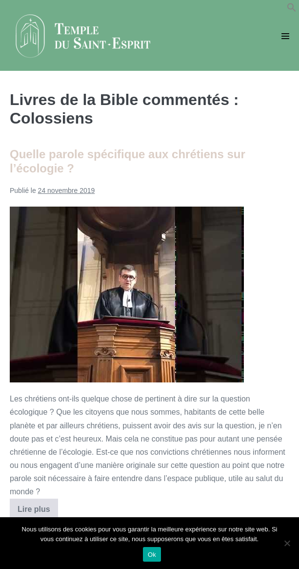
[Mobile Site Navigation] (285, 36)
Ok (152, 554)
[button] (292, 9)
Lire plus (38, 512)
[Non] (287, 543)
